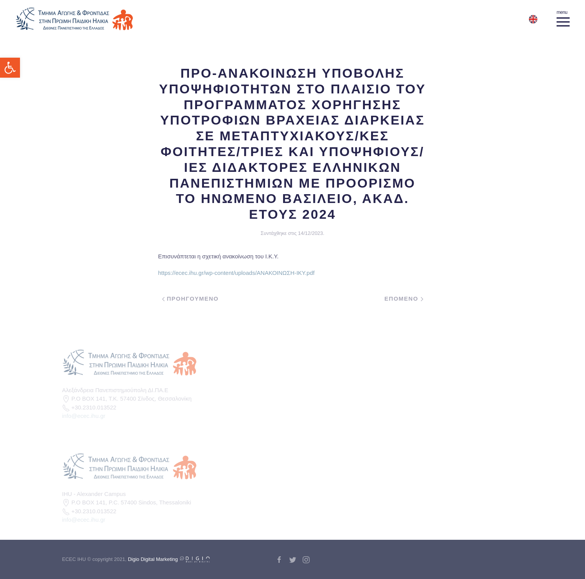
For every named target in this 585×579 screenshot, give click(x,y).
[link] (10, 68)
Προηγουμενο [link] (190, 298)
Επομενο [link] (403, 298)
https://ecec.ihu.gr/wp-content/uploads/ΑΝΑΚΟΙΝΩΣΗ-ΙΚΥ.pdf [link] (236, 273)
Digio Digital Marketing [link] (169, 559)
